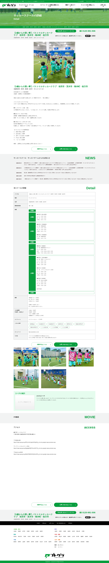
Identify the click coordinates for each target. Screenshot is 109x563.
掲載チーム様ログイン (70, 5)
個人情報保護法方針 (61, 523)
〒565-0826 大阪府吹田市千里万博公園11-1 (24, 434)
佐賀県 (60, 541)
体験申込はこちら (42, 149)
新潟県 (36, 541)
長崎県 (64, 541)
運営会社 (44, 523)
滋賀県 (69, 531)
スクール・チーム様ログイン (101, 1)
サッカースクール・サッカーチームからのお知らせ (32, 158)
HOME (38, 523)
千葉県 (24, 536)
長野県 (28, 541)
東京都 (15, 536)
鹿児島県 (82, 541)
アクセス (17, 427)
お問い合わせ (103, 5)
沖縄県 (87, 541)
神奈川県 (20, 536)
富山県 (41, 541)
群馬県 (42, 536)
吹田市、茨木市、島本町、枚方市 (33, 27)
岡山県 (60, 536)
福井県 (50, 541)
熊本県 (73, 541)
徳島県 (86, 536)
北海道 (15, 531)
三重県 (83, 531)
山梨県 (23, 541)
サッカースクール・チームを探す (26, 5)
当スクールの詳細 (20, 188)
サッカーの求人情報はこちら (87, 5)
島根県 (69, 536)
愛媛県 (82, 536)
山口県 (73, 536)
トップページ (16, 27)
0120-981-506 (88, 31)
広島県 (55, 536)
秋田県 (32, 531)
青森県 (19, 531)
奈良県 (73, 531)
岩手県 (23, 531)
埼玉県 (29, 536)
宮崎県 (77, 541)
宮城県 (28, 531)
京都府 (64, 531)
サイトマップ (89, 1)
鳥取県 (64, 536)
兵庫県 (60, 531)
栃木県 (37, 536)
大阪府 (23, 27)
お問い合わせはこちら (66, 149)
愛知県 (15, 541)
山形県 (36, 531)
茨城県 (33, 536)
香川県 (77, 536)
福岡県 (55, 541)
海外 (55, 547)
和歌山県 (78, 531)
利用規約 (70, 523)
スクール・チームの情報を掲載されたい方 (49, 5)
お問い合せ (51, 523)
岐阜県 (32, 541)
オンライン (60, 547)
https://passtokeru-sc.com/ (34, 331)
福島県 (41, 531)
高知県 (90, 536)
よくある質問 (81, 1)
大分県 (69, 541)
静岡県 (19, 541)
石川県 (45, 541)
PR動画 (16, 417)
